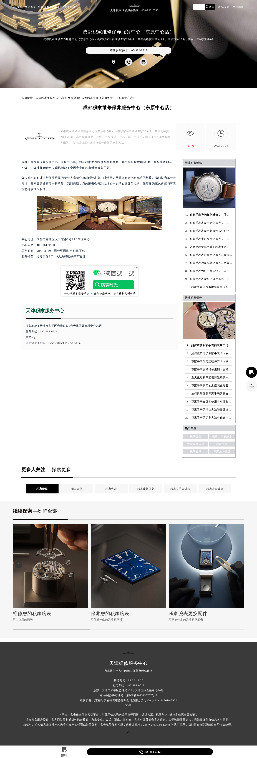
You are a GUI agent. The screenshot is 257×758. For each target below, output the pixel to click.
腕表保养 (56, 7)
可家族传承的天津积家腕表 (186, 619)
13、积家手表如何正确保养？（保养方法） (208, 361)
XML (128, 705)
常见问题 (224, 7)
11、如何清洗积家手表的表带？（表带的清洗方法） (208, 345)
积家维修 (222, 444)
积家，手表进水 (222, 436)
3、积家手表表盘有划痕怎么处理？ (207, 230)
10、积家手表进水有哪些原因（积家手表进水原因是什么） (208, 287)
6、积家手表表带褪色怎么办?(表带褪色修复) (208, 254)
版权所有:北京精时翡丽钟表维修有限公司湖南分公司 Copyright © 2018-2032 (128, 700)
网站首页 (30, 7)
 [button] (18, 564)
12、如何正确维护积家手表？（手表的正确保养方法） (208, 353)
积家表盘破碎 (195, 444)
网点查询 (73, 98)
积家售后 (195, 436)
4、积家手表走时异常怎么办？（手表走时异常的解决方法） (208, 238)
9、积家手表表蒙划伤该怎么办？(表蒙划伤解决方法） (208, 279)
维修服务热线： (128, 50)
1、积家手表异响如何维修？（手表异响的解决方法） (208, 214)
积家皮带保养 (222, 451)
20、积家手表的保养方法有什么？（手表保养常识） (208, 417)
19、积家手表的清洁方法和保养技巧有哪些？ (208, 409)
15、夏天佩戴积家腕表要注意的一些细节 (208, 377)
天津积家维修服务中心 (50, 98)
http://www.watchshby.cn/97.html (61, 342)
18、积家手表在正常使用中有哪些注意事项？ (208, 401)
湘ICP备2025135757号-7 (141, 695)
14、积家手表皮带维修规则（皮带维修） (208, 369)
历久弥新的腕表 (23, 619)
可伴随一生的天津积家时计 (108, 619)
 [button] (238, 564)
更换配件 (70, 7)
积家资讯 (195, 451)
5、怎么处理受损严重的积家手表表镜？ (208, 246)
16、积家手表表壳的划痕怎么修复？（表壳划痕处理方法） (208, 385)
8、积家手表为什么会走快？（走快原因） (208, 271)
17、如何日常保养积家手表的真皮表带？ (208, 393)
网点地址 (238, 7)
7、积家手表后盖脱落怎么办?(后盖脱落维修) (208, 263)
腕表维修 (43, 7)
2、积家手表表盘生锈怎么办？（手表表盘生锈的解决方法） (208, 222)
